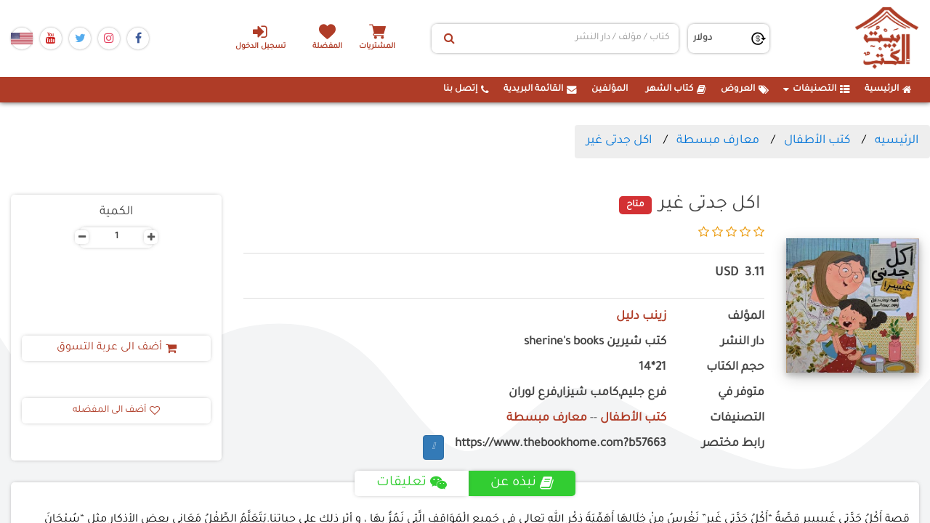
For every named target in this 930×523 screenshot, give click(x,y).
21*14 (652, 368)
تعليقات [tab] (411, 483)
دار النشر (742, 342)
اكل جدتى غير (619, 140)
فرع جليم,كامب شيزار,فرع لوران (587, 393)
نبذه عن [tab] (522, 483)
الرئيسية (888, 89)
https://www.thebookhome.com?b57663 (560, 444)
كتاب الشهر (676, 89)
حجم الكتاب (735, 368)
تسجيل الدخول (260, 37)
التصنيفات (816, 89)
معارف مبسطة (717, 140)
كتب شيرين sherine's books (595, 342)
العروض (745, 89)
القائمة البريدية (540, 89)
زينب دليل (641, 317)
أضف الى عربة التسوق (117, 348)
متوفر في (741, 393)
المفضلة (327, 47)
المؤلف (745, 317)
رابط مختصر (733, 444)
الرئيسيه (896, 140)
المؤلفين (609, 89)
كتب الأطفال (817, 140)
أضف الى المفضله (116, 410)
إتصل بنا (466, 89)
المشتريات (377, 47)
